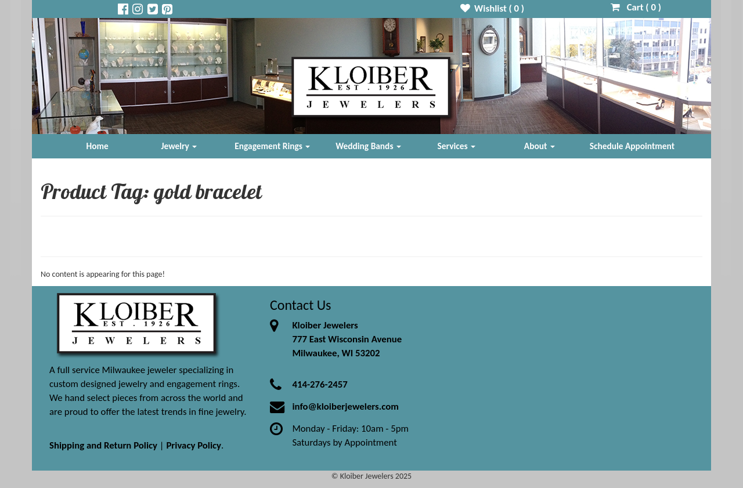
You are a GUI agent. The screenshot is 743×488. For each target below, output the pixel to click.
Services (457, 145)
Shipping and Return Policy (103, 445)
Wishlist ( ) (492, 8)
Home (97, 145)
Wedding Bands (368, 145)
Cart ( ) (636, 7)
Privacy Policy (193, 445)
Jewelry (179, 145)
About (539, 145)
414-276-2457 (319, 384)
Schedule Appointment (632, 145)
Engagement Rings (272, 145)
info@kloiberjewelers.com (345, 406)
